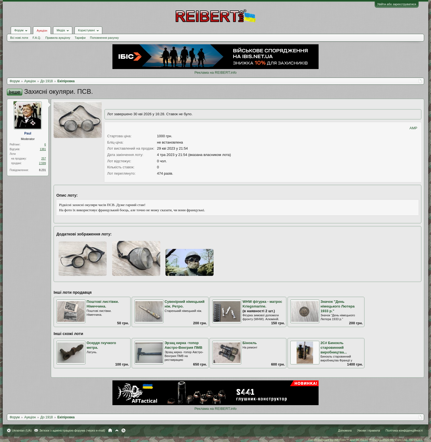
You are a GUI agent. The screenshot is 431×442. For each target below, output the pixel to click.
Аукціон (42, 30)
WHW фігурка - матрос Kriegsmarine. (262, 304)
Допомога (345, 430)
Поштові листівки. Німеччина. (103, 304)
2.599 (42, 163)
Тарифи (80, 37)
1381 (43, 149)
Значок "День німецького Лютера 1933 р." (338, 306)
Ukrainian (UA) (22, 430)
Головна (110, 430)
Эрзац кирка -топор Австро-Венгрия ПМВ (183, 345)
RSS (123, 430)
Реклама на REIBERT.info (215, 72)
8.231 (42, 170)
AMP (413, 128)
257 (43, 158)
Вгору (117, 430)
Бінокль (249, 343)
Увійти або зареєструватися (396, 4)
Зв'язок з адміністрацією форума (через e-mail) (72, 430)
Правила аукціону (57, 37)
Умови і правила (368, 430)
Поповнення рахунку (104, 37)
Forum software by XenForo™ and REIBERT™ (365, 439)
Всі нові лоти (19, 37)
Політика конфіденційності (404, 430)
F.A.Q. (36, 37)
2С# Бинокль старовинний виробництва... (334, 347)
